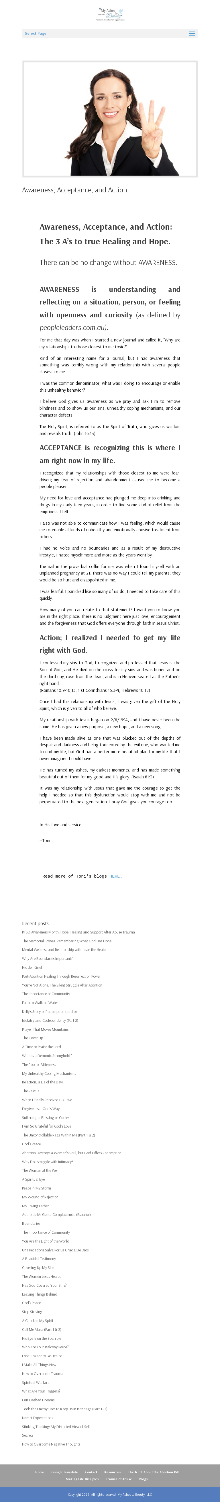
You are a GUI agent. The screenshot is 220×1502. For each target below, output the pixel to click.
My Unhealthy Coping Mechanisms (49, 1073)
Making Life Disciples (82, 1479)
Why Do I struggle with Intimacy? (47, 1161)
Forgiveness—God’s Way (41, 1108)
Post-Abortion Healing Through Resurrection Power (61, 976)
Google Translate (64, 1472)
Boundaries (31, 1223)
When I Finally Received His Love (47, 1099)
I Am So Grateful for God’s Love (46, 1126)
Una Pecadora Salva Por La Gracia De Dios (55, 1250)
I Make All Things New (39, 1364)
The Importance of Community (46, 993)
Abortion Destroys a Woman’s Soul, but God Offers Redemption (71, 1152)
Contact (91, 1472)
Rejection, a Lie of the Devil (43, 1082)
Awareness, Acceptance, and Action (74, 189)
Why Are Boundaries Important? (47, 958)
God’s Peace (31, 1143)
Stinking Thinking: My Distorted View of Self (56, 1426)
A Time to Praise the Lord (41, 1046)
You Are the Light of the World (45, 1241)
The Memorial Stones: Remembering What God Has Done (66, 941)
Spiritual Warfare (35, 1382)
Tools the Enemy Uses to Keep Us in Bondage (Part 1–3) (64, 1408)
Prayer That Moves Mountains (45, 1029)
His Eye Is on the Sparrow (41, 1338)
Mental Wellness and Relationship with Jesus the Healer (64, 949)
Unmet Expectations (37, 1417)
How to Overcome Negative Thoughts (51, 1444)
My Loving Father (35, 1205)
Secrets (27, 1435)
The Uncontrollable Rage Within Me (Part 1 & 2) (58, 1135)
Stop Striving (32, 1311)
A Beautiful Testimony (39, 1258)
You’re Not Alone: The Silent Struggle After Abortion (62, 985)
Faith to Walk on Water (40, 1002)
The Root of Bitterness (39, 1064)
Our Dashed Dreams (38, 1400)
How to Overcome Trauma (42, 1373)
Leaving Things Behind (39, 1294)
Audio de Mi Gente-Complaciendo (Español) (56, 1214)
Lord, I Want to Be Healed (42, 1355)
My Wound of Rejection (40, 1197)
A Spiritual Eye (33, 1179)
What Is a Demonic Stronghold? (47, 1055)
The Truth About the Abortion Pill (153, 1472)
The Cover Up (32, 1037)
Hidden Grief (32, 967)
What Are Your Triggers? (41, 1391)
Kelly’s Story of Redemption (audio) (49, 1011)
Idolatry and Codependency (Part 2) (50, 1020)
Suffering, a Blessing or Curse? (46, 1117)
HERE (114, 876)
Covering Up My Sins (38, 1267)
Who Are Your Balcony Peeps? (45, 1346)
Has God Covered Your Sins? (44, 1285)
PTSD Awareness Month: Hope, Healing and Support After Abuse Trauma (78, 932)
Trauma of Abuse (119, 1479)
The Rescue (30, 1090)
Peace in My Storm (36, 1188)
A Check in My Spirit (37, 1320)
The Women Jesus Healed (42, 1276)
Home (39, 1472)
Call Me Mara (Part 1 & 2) (41, 1329)
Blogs (143, 1479)
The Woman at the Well (40, 1170)
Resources (112, 1472)
